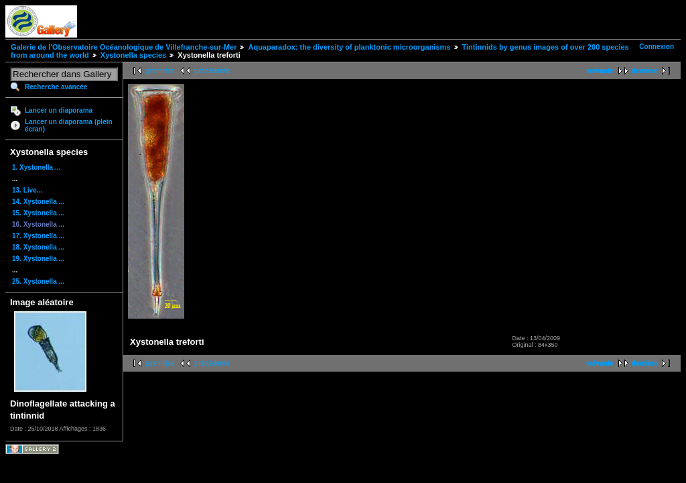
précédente (212, 70)
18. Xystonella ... (38, 247)
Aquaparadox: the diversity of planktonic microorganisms (349, 47)
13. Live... (27, 190)
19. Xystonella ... (38, 258)
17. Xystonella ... (38, 235)
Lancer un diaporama (58, 110)
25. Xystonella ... (38, 281)
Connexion (656, 46)
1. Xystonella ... (36, 167)
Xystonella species (133, 55)
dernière (645, 70)
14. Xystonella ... (38, 201)
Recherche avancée (56, 87)
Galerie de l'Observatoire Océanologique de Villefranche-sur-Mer (123, 47)
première (160, 70)
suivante (600, 70)
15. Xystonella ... (38, 213)
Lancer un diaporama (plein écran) (69, 125)
